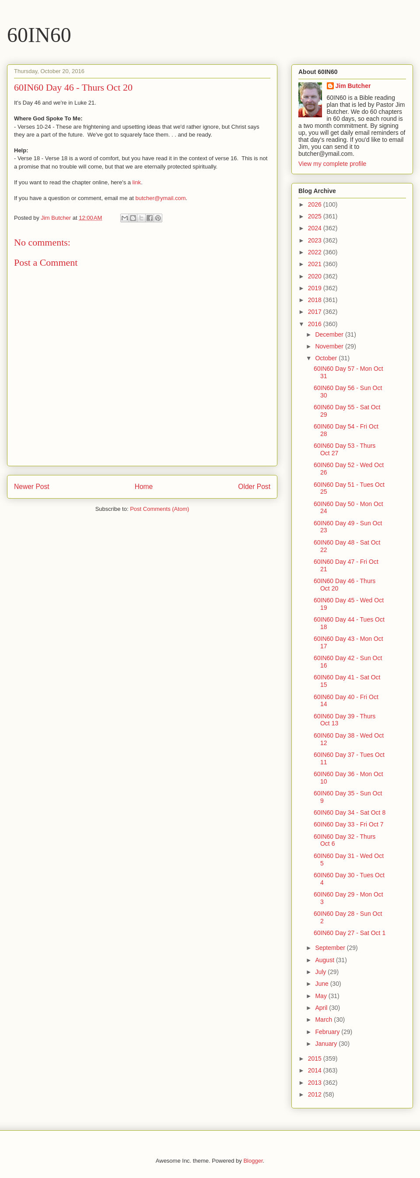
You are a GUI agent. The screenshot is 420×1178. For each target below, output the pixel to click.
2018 (315, 299)
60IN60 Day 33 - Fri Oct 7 (349, 824)
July (321, 971)
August (325, 959)
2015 (315, 1058)
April (322, 1007)
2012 (315, 1094)
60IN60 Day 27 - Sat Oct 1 (349, 932)
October (327, 358)
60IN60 (39, 34)
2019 (315, 288)
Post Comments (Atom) (159, 509)
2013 (315, 1082)
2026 (315, 204)
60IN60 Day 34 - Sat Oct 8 (349, 812)
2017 (315, 311)
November (330, 346)
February (328, 1031)
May (321, 995)
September (330, 947)
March (324, 1019)
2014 (315, 1070)
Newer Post (31, 486)
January (327, 1043)
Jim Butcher (353, 85)
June (322, 983)
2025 (315, 216)
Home (144, 486)
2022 (315, 252)
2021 (315, 263)
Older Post (254, 486)
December (330, 334)
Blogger (252, 1160)
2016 (315, 323)
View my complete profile (332, 163)
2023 (315, 240)
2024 (315, 228)
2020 (315, 276)
